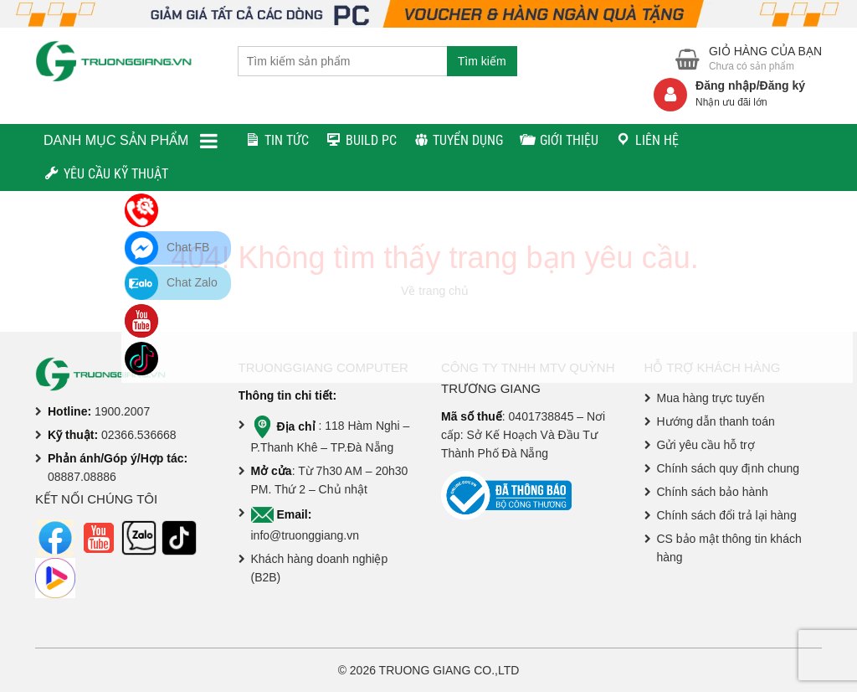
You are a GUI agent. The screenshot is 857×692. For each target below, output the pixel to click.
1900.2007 (122, 411)
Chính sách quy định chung (728, 468)
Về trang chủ (435, 290)
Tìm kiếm (482, 61)
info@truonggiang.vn (305, 535)
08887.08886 (82, 476)
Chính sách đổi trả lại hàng (727, 515)
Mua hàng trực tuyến (711, 398)
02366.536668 (139, 435)
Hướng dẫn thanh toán (716, 421)
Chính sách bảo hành (712, 491)
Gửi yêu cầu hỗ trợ (706, 445)
